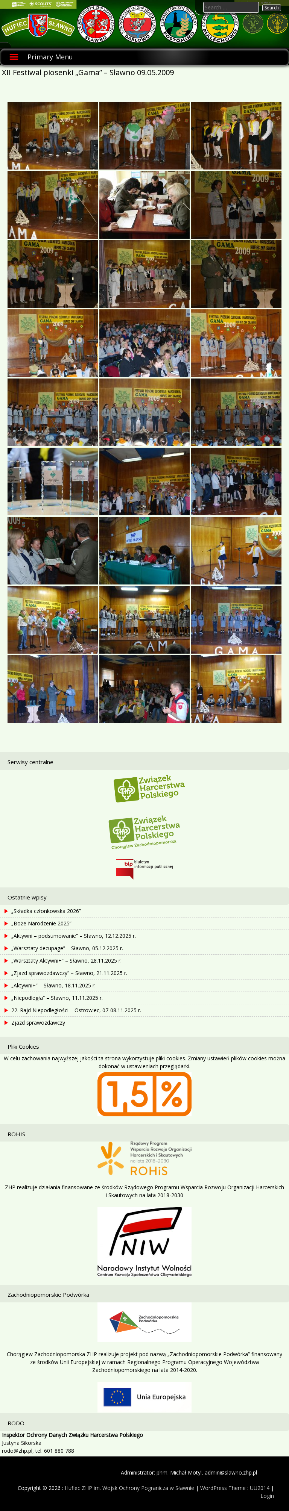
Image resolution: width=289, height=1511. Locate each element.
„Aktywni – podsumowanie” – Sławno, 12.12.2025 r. (73, 935)
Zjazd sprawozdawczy (38, 1022)
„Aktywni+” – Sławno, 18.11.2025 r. (53, 985)
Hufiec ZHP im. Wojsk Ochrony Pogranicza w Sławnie (129, 1487)
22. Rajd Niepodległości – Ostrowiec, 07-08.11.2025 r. (76, 1010)
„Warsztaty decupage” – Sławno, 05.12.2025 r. (67, 948)
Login (267, 1495)
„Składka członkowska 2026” (46, 910)
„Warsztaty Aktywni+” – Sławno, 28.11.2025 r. (66, 960)
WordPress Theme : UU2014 (234, 1487)
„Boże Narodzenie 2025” (41, 923)
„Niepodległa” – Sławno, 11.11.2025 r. (57, 997)
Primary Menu (50, 56)
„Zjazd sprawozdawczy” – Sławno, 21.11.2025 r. (69, 973)
